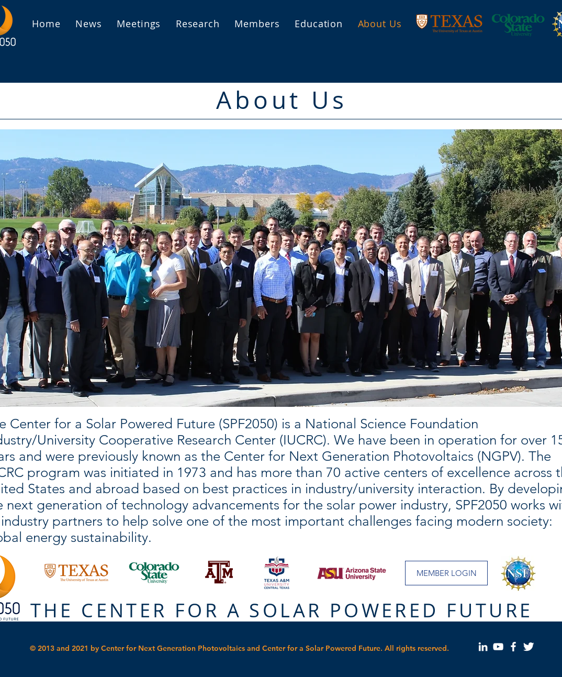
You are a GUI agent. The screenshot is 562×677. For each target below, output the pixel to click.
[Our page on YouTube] (498, 646)
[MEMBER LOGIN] (446, 573)
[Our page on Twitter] (528, 646)
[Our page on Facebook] (513, 646)
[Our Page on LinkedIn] (483, 646)
